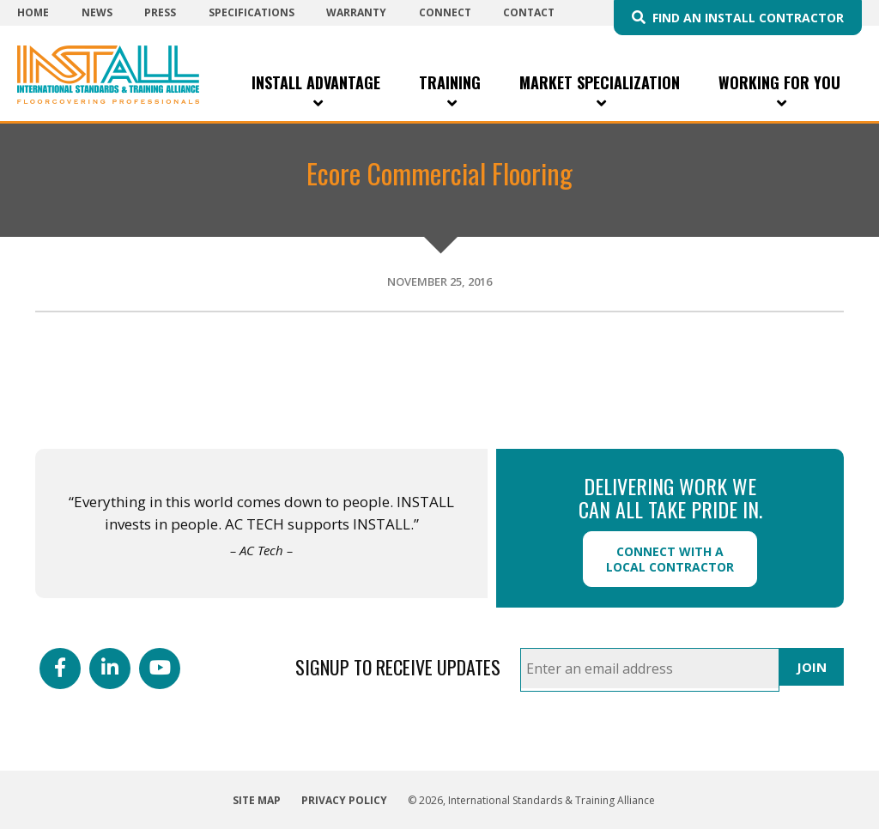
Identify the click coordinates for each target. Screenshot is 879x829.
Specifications (251, 12)
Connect (445, 12)
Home (33, 12)
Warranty (356, 12)
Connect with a (670, 559)
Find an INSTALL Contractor (748, 17)
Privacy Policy (344, 800)
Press (160, 12)
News (97, 12)
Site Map (257, 800)
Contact (529, 12)
